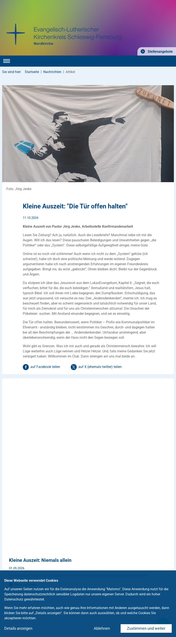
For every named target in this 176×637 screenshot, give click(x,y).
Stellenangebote (160, 52)
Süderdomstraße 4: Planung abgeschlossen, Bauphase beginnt (74, 433)
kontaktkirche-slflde (25, 530)
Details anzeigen (18, 628)
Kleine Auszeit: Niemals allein (40, 388)
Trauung (8, 564)
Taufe (6, 547)
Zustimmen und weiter (146, 628)
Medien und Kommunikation (57, 564)
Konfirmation (12, 556)
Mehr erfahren (25, 412)
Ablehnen (102, 628)
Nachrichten (52, 72)
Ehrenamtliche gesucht (53, 556)
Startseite (32, 72)
